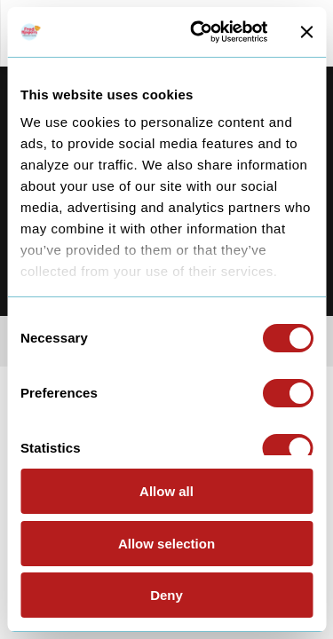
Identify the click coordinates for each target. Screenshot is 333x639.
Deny (166, 595)
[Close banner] (306, 32)
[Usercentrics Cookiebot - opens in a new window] (198, 31)
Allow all (166, 491)
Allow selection (166, 543)
